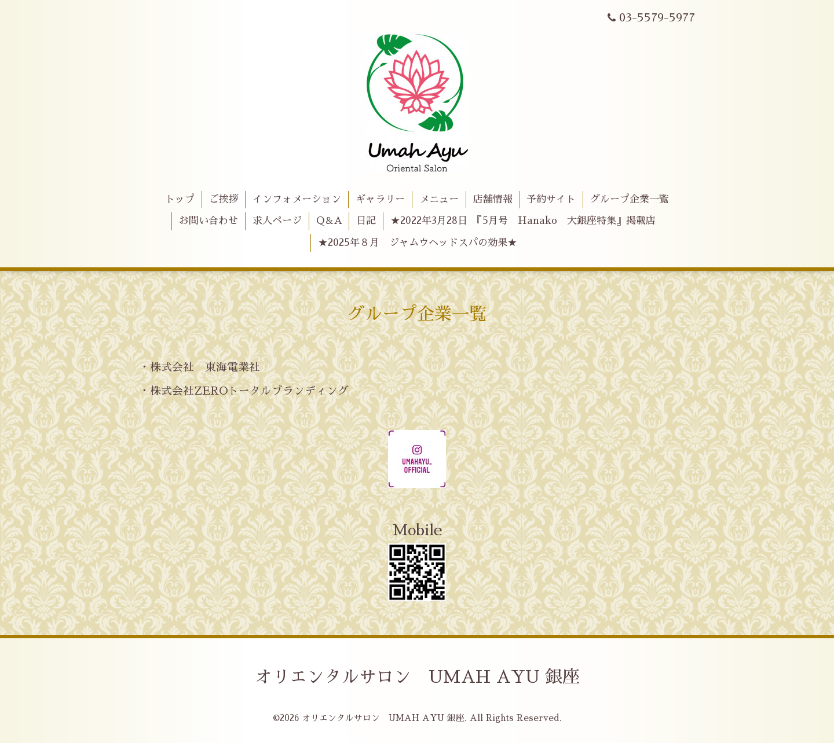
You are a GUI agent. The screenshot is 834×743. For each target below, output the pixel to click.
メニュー (439, 199)
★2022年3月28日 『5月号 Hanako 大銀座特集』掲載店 (523, 221)
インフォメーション (297, 199)
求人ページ (277, 221)
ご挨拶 (224, 199)
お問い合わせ (208, 221)
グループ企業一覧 (629, 199)
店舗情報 (493, 199)
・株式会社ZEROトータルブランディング (244, 390)
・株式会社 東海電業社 (199, 367)
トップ (180, 199)
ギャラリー (380, 199)
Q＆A (329, 221)
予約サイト (551, 199)
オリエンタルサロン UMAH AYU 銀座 (417, 677)
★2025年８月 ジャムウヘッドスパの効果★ (417, 243)
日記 (366, 221)
